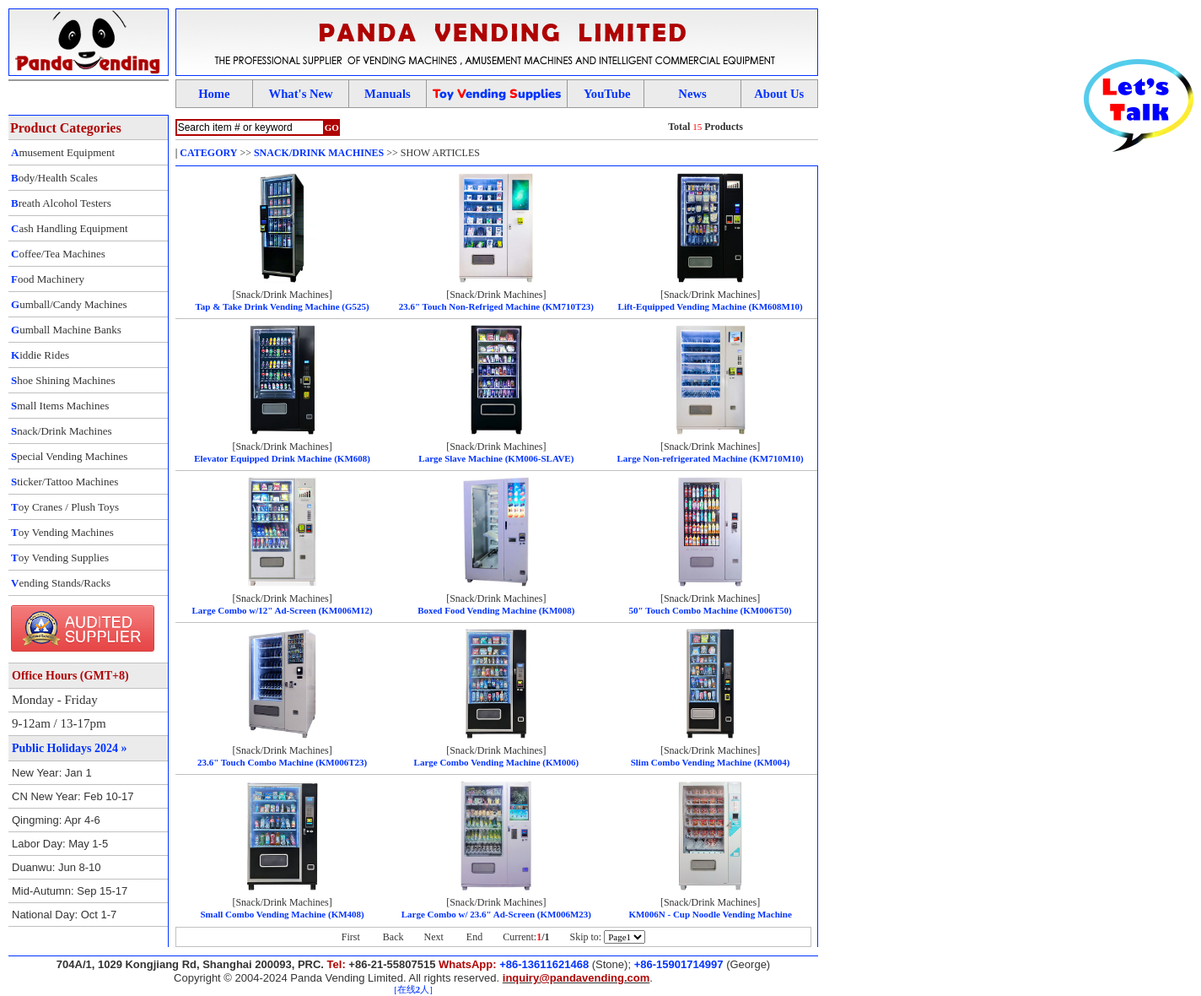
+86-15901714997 (679, 964)
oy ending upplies (497, 93)
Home (213, 93)
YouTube (607, 93)
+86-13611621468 (544, 964)
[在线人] (413, 989)
